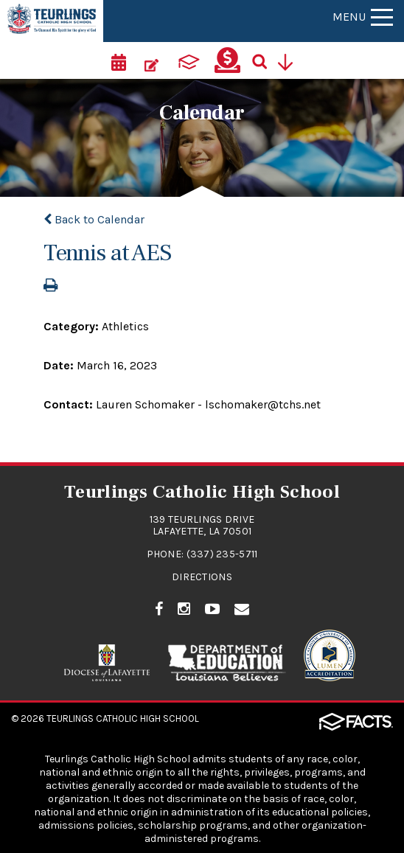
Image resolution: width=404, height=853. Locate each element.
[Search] (265, 60)
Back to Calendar (93, 219)
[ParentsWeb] (189, 60)
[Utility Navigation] (291, 60)
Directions (202, 577)
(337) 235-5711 (222, 554)
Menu (362, 17)
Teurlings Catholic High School (122, 718)
